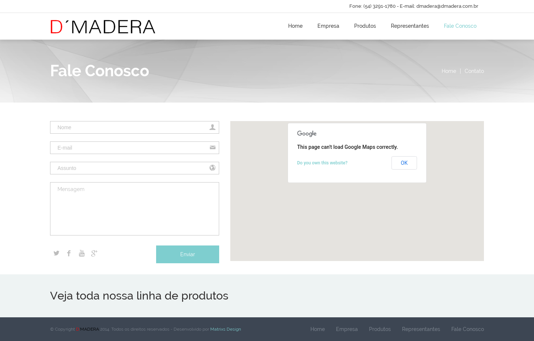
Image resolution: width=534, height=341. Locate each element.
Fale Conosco (460, 26)
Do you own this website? (322, 163)
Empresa (328, 26)
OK (404, 163)
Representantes (410, 26)
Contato (474, 71)
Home (295, 26)
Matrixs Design (225, 329)
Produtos (365, 26)
